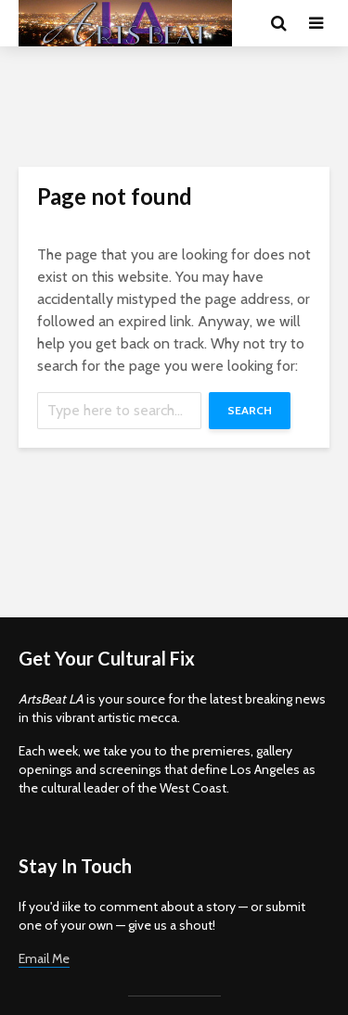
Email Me (44, 958)
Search (249, 410)
